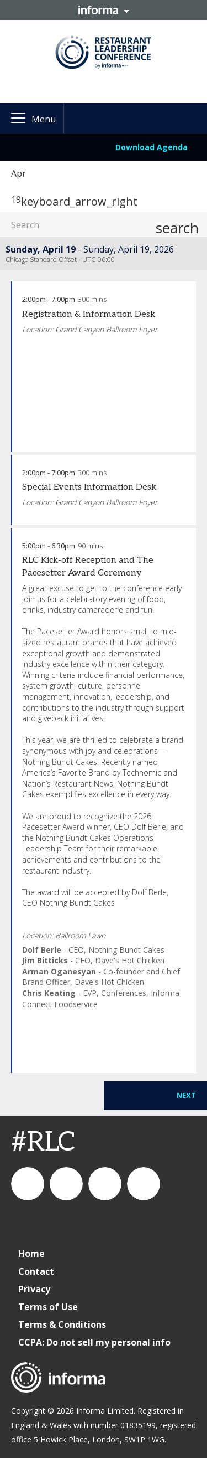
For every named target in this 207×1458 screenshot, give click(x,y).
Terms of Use (48, 1307)
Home (31, 1253)
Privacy (34, 1289)
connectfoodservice (104, 1183)
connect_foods (27, 1183)
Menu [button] (43, 119)
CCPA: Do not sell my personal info (94, 1342)
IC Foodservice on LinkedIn (66, 1183)
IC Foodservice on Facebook (143, 1183)
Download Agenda (151, 147)
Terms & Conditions (62, 1324)
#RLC (43, 1142)
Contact (36, 1271)
